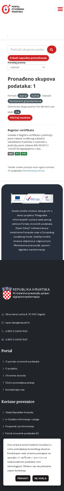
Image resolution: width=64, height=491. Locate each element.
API (9, 170)
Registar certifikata (21, 130)
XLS (17, 154)
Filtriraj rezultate (20, 117)
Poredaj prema (16, 62)
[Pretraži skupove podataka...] (27, 49)
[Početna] (4, 35)
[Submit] (51, 49)
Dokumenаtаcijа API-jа (33, 170)
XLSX (24, 154)
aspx (11, 154)
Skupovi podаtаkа (23, 35)
